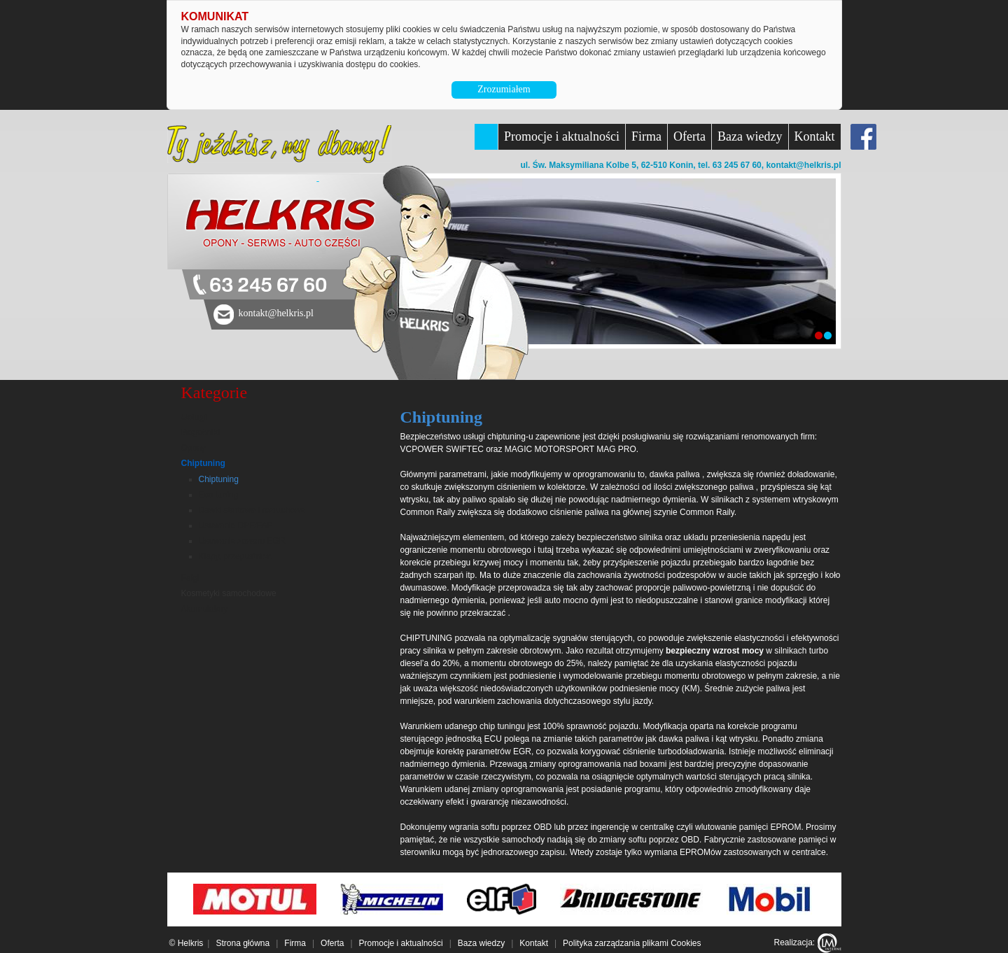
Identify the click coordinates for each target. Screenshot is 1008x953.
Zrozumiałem (503, 89)
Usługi (194, 417)
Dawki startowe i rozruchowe (252, 510)
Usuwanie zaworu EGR (242, 541)
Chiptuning (203, 463)
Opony (193, 448)
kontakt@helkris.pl (803, 165)
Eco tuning (219, 495)
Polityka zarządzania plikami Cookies (632, 943)
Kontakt (814, 136)
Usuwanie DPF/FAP (236, 525)
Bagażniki (200, 432)
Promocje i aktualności (562, 136)
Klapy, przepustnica (235, 556)
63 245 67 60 (268, 285)
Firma (646, 136)
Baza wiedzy (750, 136)
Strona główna (243, 943)
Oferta (689, 136)
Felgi (190, 578)
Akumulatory (204, 609)
